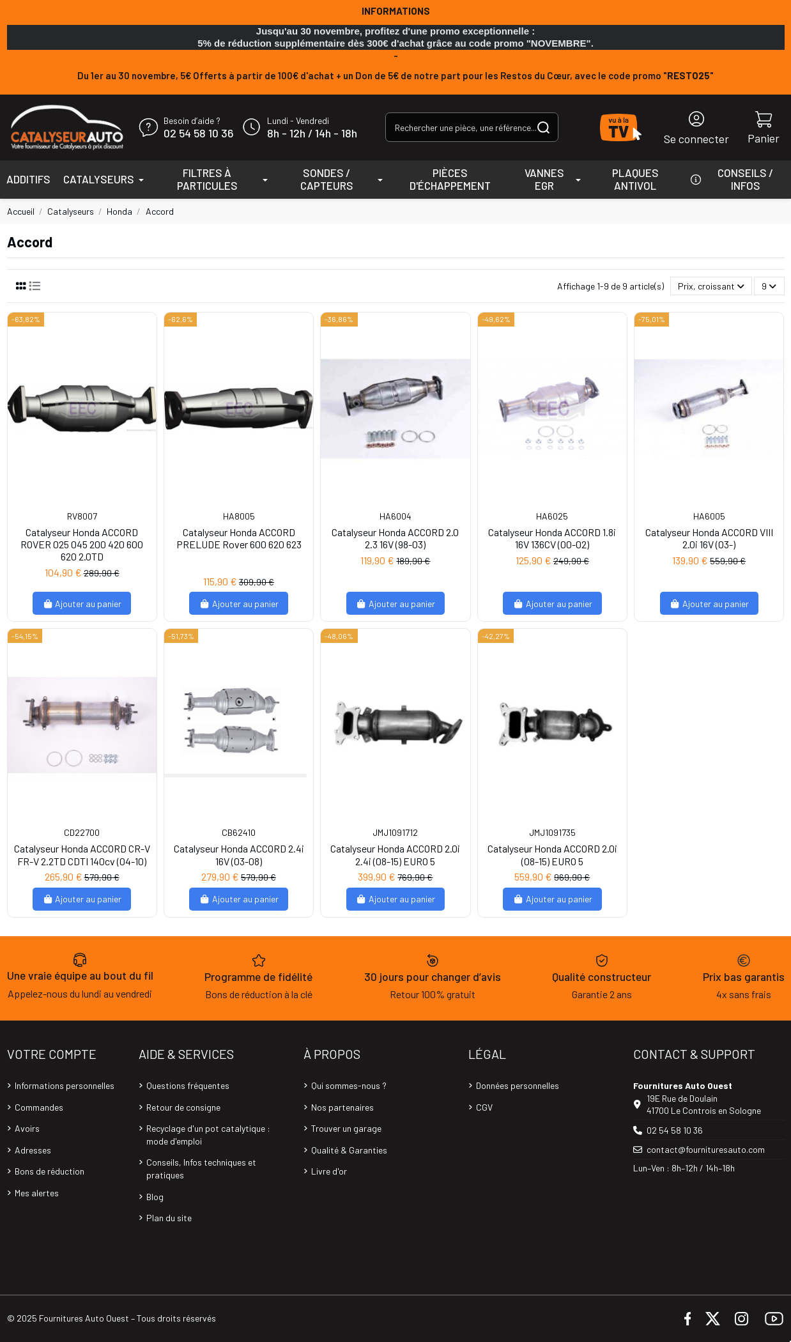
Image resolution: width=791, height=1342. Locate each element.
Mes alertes (37, 1192)
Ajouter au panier (82, 603)
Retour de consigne (183, 1107)
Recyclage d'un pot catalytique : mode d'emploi (208, 1134)
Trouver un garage (346, 1128)
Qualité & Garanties (349, 1150)
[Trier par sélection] (711, 286)
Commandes (39, 1107)
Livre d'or (329, 1171)
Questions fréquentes (187, 1085)
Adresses (33, 1150)
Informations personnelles (64, 1085)
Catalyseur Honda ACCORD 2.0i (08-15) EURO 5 (552, 854)
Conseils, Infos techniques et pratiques (201, 1168)
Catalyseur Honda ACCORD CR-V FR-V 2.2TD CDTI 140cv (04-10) (82, 854)
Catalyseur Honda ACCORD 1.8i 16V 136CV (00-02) (552, 538)
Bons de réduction (49, 1171)
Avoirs (27, 1128)
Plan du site (169, 1217)
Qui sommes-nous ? (349, 1085)
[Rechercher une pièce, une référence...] (543, 126)
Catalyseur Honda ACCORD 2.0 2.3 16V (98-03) (395, 538)
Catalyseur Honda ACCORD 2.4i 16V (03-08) (239, 854)
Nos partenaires (342, 1107)
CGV (484, 1107)
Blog (155, 1196)
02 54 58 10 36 (198, 133)
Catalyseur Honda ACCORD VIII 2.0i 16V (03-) (709, 538)
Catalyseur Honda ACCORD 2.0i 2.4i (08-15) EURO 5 (395, 854)
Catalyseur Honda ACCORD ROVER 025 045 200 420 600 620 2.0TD (81, 544)
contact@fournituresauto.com (706, 1149)
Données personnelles (517, 1085)
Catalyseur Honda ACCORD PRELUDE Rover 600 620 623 (239, 538)
